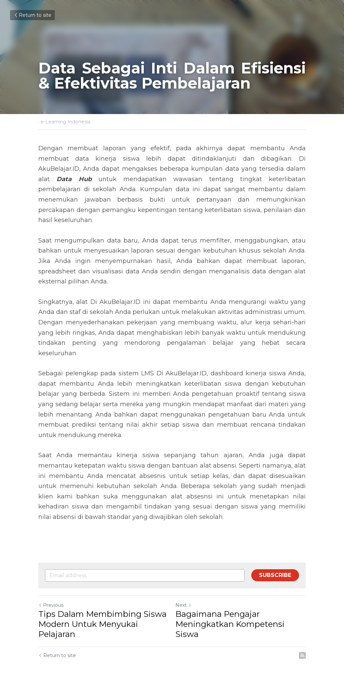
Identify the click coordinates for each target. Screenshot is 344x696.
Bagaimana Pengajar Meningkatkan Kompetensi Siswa (230, 624)
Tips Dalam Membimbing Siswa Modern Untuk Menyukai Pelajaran (102, 624)
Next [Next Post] (183, 605)
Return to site (32, 15)
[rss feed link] (302, 655)
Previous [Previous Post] (50, 605)
